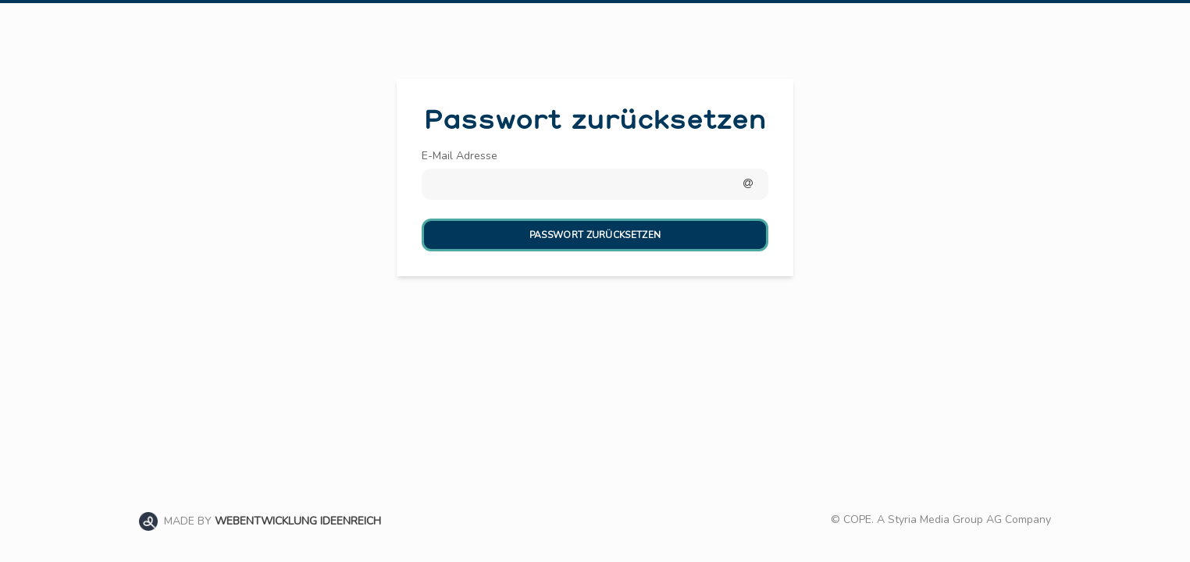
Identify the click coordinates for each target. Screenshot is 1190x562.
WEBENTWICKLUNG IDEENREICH (298, 521)
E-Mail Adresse (459, 155)
